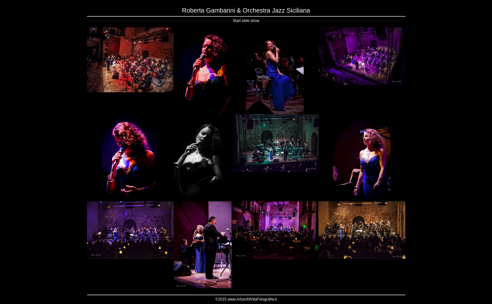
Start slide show (246, 21)
